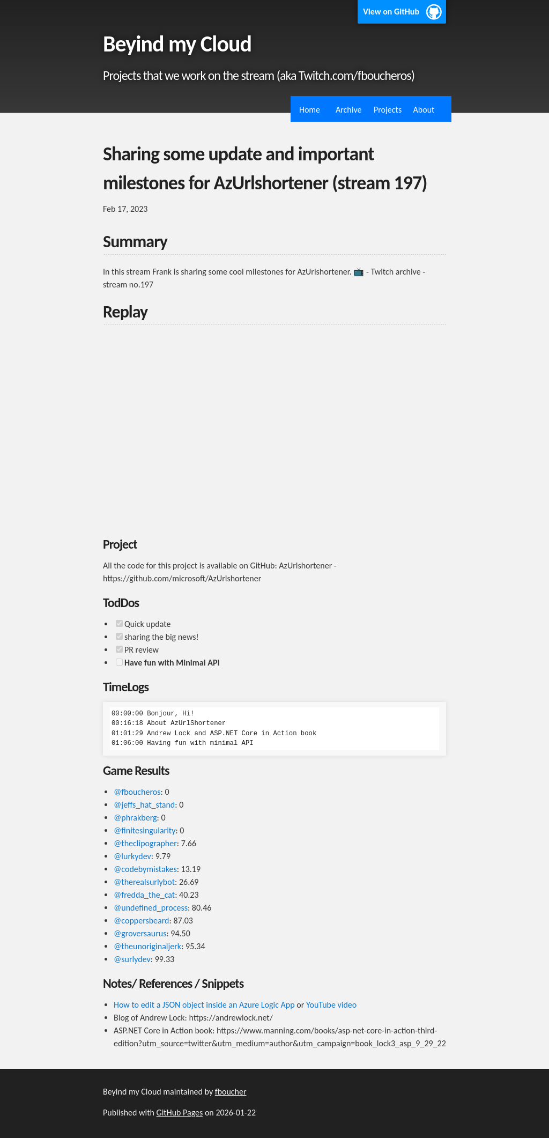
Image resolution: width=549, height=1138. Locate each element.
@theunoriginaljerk (147, 946)
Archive (348, 110)
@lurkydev (132, 856)
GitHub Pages (180, 1112)
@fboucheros (137, 792)
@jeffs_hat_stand (144, 805)
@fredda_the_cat (144, 895)
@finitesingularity (144, 830)
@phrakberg (135, 817)
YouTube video (331, 1005)
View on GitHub (391, 11)
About (424, 110)
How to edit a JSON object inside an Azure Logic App (204, 1005)
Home (309, 110)
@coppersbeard (141, 920)
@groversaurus (140, 933)
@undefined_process (151, 908)
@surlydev (132, 959)
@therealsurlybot (144, 882)
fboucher (231, 1092)
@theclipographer (145, 843)
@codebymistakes (145, 869)
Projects (388, 110)
